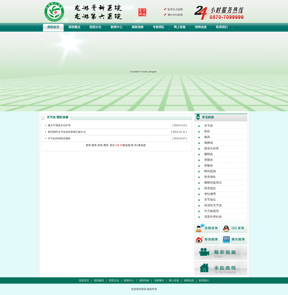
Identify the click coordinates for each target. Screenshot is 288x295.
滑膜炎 (208, 159)
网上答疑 (180, 27)
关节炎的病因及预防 (59, 138)
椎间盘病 (210, 171)
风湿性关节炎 (213, 205)
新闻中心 (116, 27)
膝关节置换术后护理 (59, 125)
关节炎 (208, 125)
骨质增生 (210, 176)
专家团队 (159, 27)
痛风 (207, 137)
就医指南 (137, 27)
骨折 (207, 131)
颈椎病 (208, 142)
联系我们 (222, 27)
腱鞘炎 (208, 154)
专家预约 (159, 280)
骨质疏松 (210, 188)
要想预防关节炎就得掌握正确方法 (67, 131)
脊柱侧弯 (210, 194)
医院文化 (95, 27)
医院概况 (74, 27)
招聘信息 (201, 27)
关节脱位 (210, 199)
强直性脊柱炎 (213, 216)
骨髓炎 (208, 165)
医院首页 (53, 27)
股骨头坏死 (211, 148)
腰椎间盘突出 (213, 182)
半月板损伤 (211, 211)
